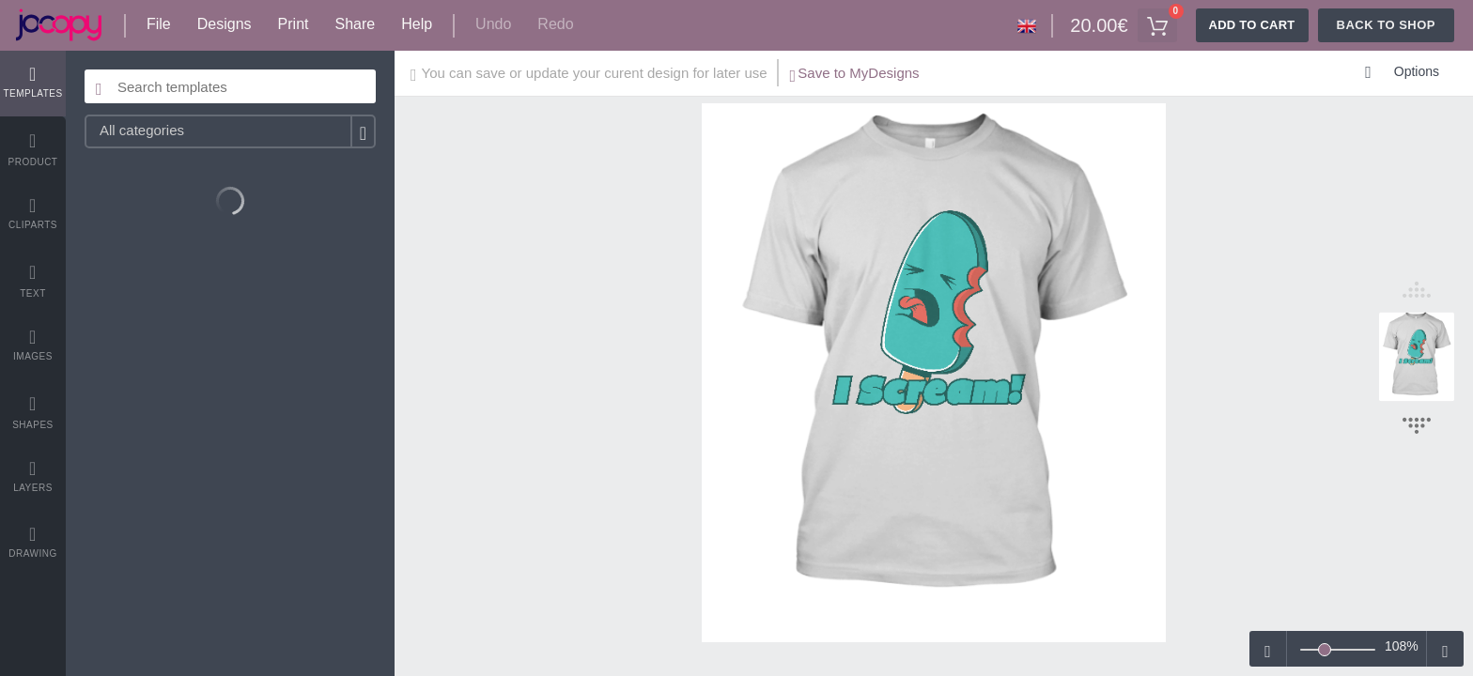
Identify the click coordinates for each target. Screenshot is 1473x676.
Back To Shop (1386, 25)
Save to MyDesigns (855, 75)
